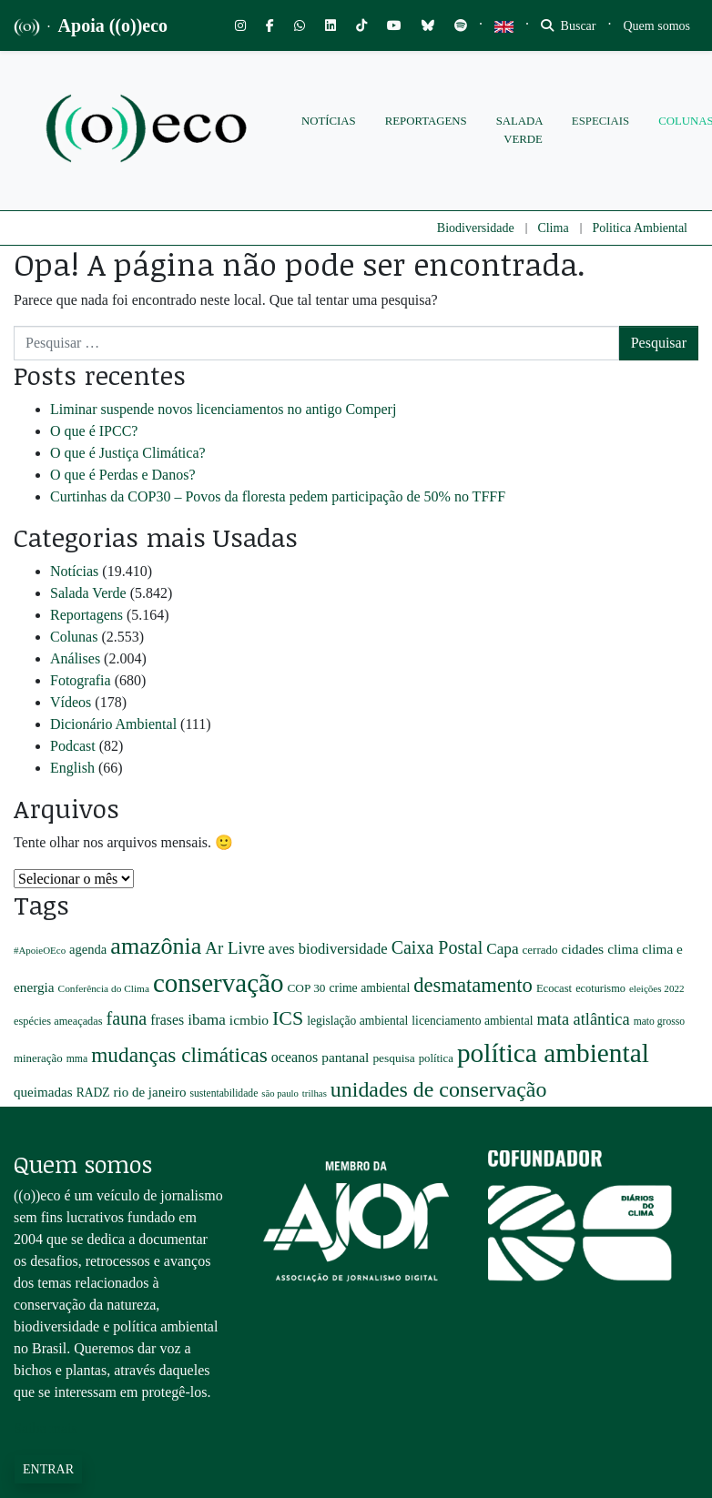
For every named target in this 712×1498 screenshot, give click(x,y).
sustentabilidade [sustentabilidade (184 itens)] (223, 1093)
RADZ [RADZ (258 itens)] (93, 1092)
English (72, 767)
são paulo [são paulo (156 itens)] (280, 1093)
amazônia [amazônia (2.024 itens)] (155, 946)
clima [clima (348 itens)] (622, 948)
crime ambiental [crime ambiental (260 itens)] (369, 988)
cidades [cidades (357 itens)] (583, 948)
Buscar (568, 26)
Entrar (48, 1469)
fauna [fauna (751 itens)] (127, 1018)
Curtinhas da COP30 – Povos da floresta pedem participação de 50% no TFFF (277, 496)
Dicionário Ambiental (113, 724)
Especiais (600, 121)
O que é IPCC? (93, 431)
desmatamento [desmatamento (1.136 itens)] (473, 985)
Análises (75, 658)
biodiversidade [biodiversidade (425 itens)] (343, 948)
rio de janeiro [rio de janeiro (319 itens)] (150, 1092)
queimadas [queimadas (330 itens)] (43, 1092)
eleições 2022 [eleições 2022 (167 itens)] (657, 988)
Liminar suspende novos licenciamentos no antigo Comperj (223, 409)
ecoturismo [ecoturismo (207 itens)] (600, 988)
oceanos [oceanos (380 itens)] (294, 1057)
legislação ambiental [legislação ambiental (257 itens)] (357, 1020)
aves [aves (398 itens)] (282, 949)
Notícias (328, 121)
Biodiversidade (475, 228)
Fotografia (80, 680)
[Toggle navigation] (657, 26)
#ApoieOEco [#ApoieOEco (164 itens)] (40, 950)
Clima (552, 228)
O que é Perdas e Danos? (123, 474)
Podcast (73, 746)
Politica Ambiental (639, 228)
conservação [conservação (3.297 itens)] (218, 982)
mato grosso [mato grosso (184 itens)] (660, 1021)
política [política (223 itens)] (436, 1058)
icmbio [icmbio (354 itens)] (249, 1019)
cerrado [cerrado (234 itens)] (540, 949)
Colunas (73, 636)
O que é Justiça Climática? (128, 453)
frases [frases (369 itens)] (167, 1019)
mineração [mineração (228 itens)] (38, 1058)
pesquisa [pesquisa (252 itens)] (393, 1058)
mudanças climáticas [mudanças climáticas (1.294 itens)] (179, 1055)
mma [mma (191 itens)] (77, 1059)
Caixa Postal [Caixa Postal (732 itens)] (437, 947)
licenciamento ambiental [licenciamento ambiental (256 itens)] (472, 1020)
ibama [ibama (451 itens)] (207, 1019)
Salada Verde (519, 130)
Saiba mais (45, 1428)
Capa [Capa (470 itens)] (502, 948)
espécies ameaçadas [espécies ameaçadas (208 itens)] (58, 1021)
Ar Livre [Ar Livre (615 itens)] (235, 947)
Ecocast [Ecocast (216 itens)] (554, 988)
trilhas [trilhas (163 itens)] (314, 1093)
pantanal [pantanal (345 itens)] (345, 1057)
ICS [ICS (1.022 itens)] (287, 1018)
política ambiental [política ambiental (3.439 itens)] (553, 1053)
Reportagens (426, 121)
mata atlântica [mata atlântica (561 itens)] (582, 1019)
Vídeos (70, 702)
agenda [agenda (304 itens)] (88, 949)
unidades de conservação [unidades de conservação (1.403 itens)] (438, 1089)
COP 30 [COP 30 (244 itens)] (306, 988)
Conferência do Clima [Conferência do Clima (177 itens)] (103, 988)
